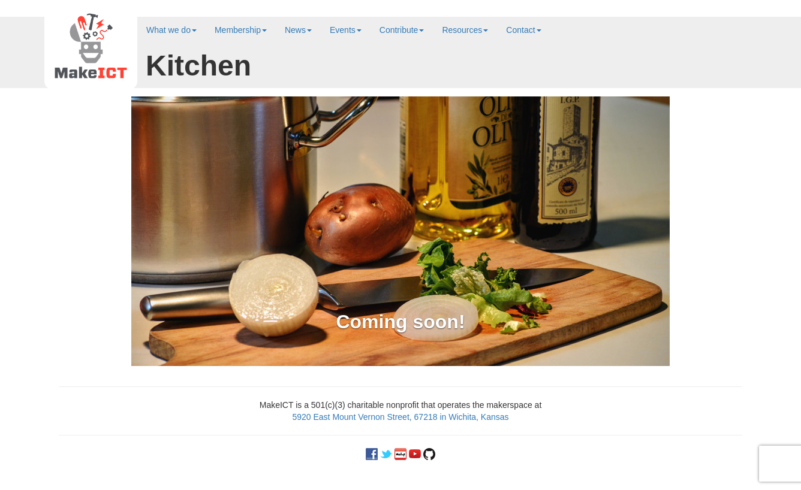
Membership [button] (241, 30)
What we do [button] (171, 30)
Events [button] (346, 30)
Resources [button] (465, 30)
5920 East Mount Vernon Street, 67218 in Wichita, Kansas (400, 417)
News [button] (298, 30)
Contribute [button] (402, 30)
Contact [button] (523, 30)
